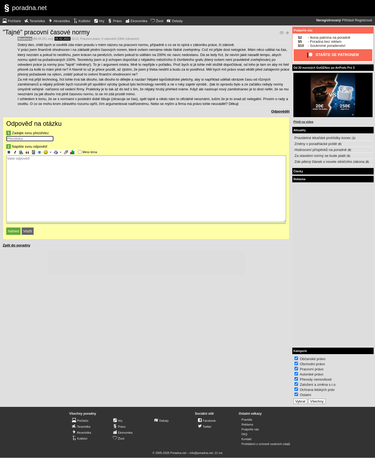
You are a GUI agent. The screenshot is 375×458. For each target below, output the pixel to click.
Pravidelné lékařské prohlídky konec (322, 138)
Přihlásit (348, 20)
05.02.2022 (62, 38)
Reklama (247, 424)
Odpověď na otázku (34, 123)
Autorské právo (311, 374)
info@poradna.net (201, 452)
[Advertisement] (146, 263)
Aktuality (299, 130)
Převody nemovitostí (316, 379)
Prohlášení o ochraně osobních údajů (265, 444)
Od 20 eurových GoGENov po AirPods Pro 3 (324, 67)
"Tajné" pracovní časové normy (46, 32)
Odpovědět (280, 111)
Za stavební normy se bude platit (320, 156)
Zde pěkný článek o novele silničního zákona (329, 162)
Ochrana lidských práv (317, 390)
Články (298, 171)
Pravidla (246, 419)
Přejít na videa (303, 121)
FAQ (244, 434)
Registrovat (363, 20)
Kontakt (246, 439)
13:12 (75, 38)
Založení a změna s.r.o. (318, 385)
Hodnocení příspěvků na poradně (320, 150)
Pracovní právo (90, 38)
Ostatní (305, 395)
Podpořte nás (303, 30)
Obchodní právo (312, 364)
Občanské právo (313, 359)
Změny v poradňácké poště (315, 144)
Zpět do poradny (16, 245)
